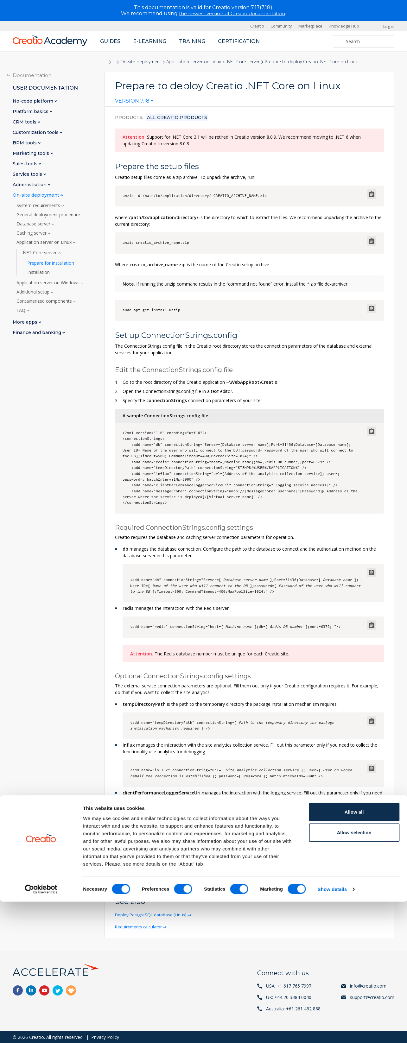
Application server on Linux (193, 62)
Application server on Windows (48, 282)
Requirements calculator (140, 926)
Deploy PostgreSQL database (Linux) (153, 915)
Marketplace (310, 26)
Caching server (32, 233)
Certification (239, 41)
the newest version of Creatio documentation (232, 13)
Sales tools (26, 163)
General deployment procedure (48, 214)
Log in (388, 26)
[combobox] (134, 102)
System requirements (38, 205)
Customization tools (36, 132)
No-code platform (33, 101)
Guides (110, 41)
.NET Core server (243, 62)
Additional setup (33, 291)
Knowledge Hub (344, 26)
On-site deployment (140, 62)
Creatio (257, 26)
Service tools (28, 174)
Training (192, 41)
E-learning (149, 41)
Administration (30, 184)
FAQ (21, 310)
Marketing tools (31, 153)
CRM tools (25, 121)
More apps (26, 322)
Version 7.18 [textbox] (132, 101)
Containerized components (44, 301)
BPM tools (25, 142)
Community (281, 26)
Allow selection (354, 974)
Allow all (354, 953)
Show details (332, 1030)
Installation (38, 272)
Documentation (32, 75)
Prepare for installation (50, 263)
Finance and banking (37, 332)
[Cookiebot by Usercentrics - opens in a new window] (41, 1030)
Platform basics (31, 111)
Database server (34, 223)
